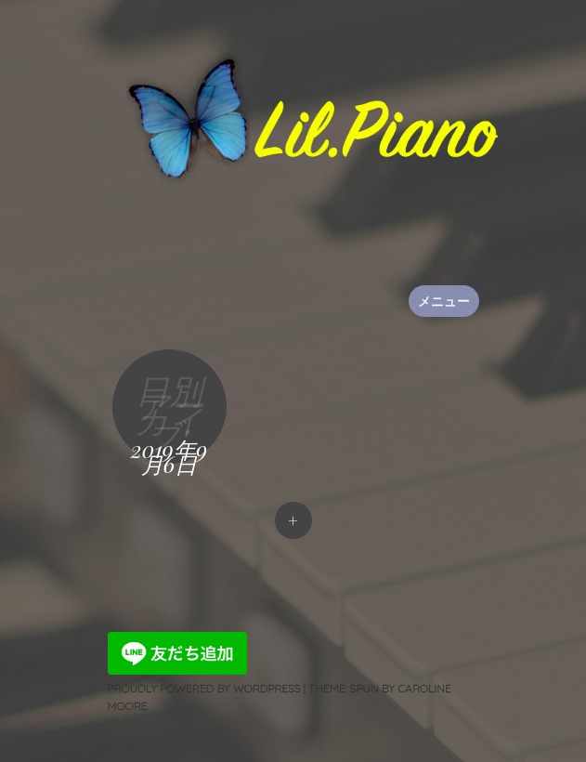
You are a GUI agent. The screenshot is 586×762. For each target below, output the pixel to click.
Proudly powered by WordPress (204, 688)
